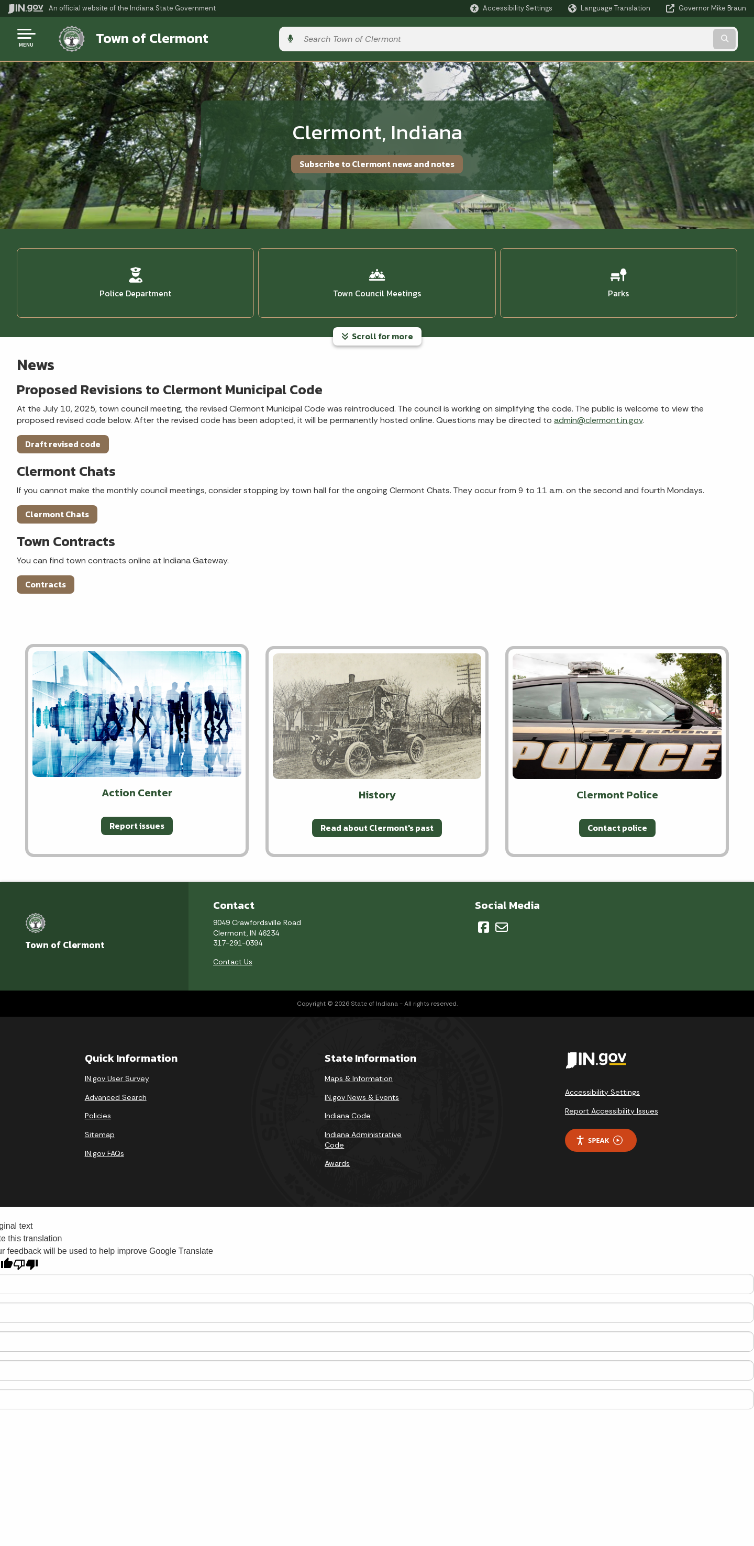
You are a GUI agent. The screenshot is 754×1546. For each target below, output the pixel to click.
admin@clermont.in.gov (598, 412)
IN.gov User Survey (117, 1071)
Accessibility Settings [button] (602, 1084)
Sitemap (100, 1127)
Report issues (136, 817)
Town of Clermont (141, 37)
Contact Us (232, 954)
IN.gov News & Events (362, 1089)
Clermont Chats (57, 506)
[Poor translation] (25, 1257)
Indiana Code (348, 1108)
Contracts (45, 576)
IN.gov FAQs (104, 1145)
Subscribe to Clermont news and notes (377, 160)
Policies (98, 1108)
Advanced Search (116, 1089)
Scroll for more (377, 328)
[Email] (501, 920)
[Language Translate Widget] (610, 8)
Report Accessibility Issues (611, 1103)
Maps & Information (359, 1071)
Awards (337, 1156)
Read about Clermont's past (377, 820)
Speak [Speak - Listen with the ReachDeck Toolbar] (599, 1133)
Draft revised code (63, 436)
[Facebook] (483, 920)
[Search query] (660, 37)
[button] (511, 8)
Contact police (617, 820)
